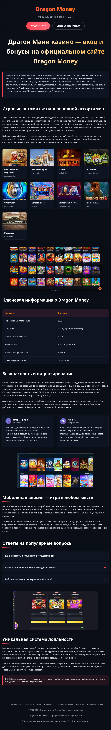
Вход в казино (38, 25)
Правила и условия (65, 704)
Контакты (80, 704)
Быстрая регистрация (68, 25)
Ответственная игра (45, 704)
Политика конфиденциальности (21, 704)
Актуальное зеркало (95, 704)
